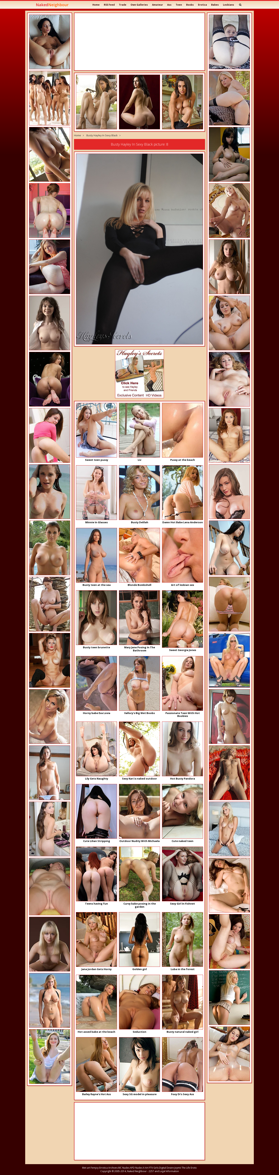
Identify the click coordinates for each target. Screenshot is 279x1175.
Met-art (86, 1167)
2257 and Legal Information (164, 1171)
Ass (169, 4)
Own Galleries (139, 4)
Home (96, 4)
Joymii (177, 1167)
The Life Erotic (189, 1167)
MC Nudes (123, 1167)
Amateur (157, 4)
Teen (179, 4)
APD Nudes (136, 1167)
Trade (122, 4)
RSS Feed (109, 4)
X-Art (145, 1167)
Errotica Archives (108, 1167)
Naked (52, 4)
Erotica (202, 4)
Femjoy (95, 1167)
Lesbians (228, 4)
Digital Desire (166, 1167)
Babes (215, 4)
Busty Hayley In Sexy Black (102, 135)
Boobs (190, 4)
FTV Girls (153, 1167)
